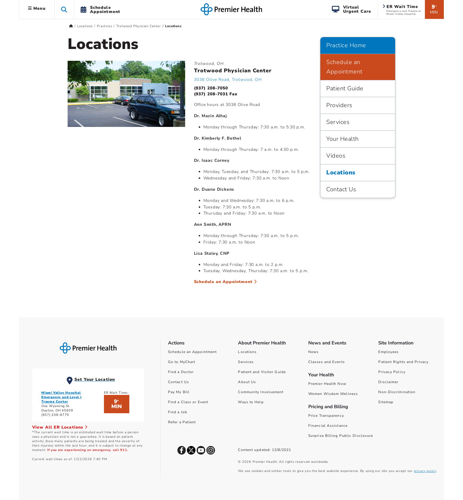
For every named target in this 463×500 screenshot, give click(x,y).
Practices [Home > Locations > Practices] (104, 26)
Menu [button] (36, 8)
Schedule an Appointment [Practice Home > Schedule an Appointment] (344, 67)
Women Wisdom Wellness (333, 393)
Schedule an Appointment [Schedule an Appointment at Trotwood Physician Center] (225, 282)
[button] (64, 9)
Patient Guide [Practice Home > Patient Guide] (344, 88)
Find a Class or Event (188, 402)
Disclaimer (388, 382)
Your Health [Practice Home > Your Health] (342, 139)
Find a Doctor (181, 372)
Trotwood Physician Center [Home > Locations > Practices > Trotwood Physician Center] (138, 26)
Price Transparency (326, 415)
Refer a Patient (182, 422)
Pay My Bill (179, 392)
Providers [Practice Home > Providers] (339, 105)
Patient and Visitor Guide (262, 372)
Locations (247, 351)
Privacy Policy (391, 372)
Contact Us (178, 382)
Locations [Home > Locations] (85, 26)
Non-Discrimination (396, 392)
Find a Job (177, 412)
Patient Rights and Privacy (403, 362)
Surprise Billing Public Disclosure (340, 435)
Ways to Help (250, 402)
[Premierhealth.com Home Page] (71, 26)
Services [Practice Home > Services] (338, 122)
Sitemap (385, 402)
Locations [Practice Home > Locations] (341, 173)
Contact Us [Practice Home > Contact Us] (341, 189)
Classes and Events (326, 362)
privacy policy (425, 471)
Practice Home (346, 45)
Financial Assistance (328, 425)
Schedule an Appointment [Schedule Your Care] (192, 351)
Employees (388, 351)
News (313, 351)
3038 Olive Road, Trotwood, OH (228, 79)
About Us (247, 382)
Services (246, 362)
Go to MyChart (181, 362)
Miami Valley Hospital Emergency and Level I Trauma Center (61, 397)
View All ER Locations (60, 427)
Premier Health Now (327, 383)
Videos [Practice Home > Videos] (335, 156)
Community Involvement (260, 392)
